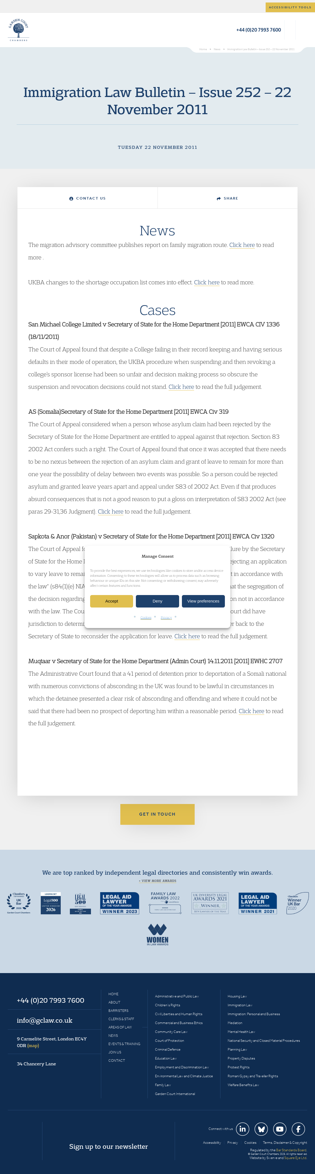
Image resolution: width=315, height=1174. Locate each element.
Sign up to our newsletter (108, 1146)
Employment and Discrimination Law (182, 1067)
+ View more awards (157, 881)
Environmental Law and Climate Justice (184, 1076)
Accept (111, 601)
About (114, 1002)
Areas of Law (120, 1027)
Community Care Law (171, 1032)
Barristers (118, 1011)
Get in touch (157, 814)
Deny (157, 601)
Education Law (166, 1058)
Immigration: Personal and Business (254, 1014)
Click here (242, 244)
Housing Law (237, 996)
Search (290, 30)
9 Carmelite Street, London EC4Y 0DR (52, 1042)
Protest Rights (239, 1067)
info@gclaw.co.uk (44, 1020)
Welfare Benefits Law (243, 1085)
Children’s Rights (167, 1005)
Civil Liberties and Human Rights (178, 1014)
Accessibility (212, 1142)
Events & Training (124, 1044)
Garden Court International (175, 1094)
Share (227, 198)
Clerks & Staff (121, 1019)
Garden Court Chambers (18, 30)
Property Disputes (241, 1058)
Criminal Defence (168, 1049)
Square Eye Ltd (295, 1158)
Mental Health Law (241, 1032)
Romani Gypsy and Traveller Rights (253, 1076)
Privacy (166, 617)
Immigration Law (240, 1005)
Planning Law (237, 1049)
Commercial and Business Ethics (179, 1023)
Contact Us (87, 198)
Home (113, 994)
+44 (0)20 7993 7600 (258, 30)
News (113, 1035)
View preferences (203, 601)
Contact (116, 1060)
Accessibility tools (290, 7)
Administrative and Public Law (177, 996)
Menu (302, 30)
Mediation (235, 1023)
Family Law (163, 1085)
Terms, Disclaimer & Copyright (285, 1142)
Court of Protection (169, 1040)
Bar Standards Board (291, 1150)
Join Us (114, 1052)
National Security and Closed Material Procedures (264, 1040)
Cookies (146, 617)
